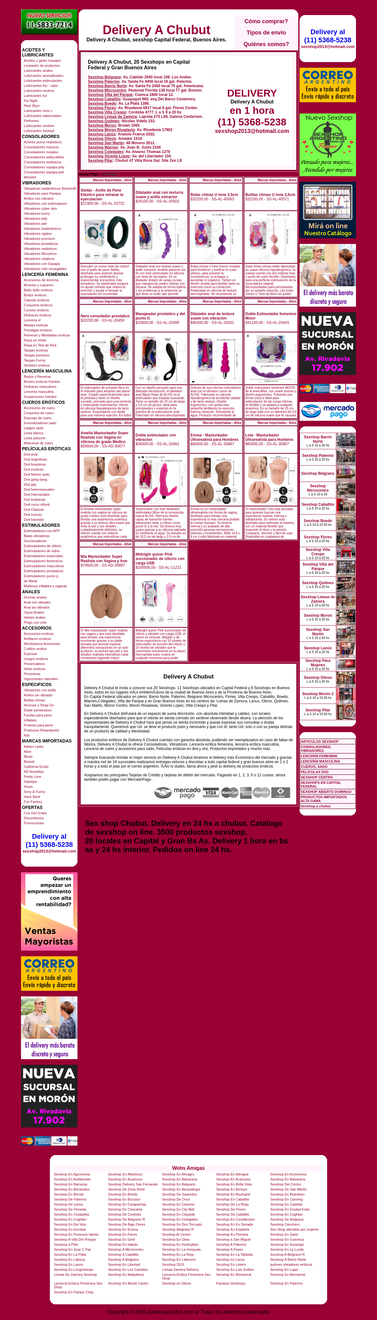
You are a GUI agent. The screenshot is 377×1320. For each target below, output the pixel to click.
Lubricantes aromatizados (43, 75)
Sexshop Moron (102, 125)
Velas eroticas (34, 669)
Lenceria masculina (39, 391)
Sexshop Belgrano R (178, 1229)
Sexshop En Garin (284, 1234)
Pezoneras (32, 674)
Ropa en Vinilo (35, 340)
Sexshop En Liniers (231, 1264)
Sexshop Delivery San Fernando (132, 1184)
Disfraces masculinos (40, 386)
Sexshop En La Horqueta (181, 1249)
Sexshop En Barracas (70, 1184)
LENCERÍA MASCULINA (320, 761)
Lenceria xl (32, 320)
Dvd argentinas (35, 459)
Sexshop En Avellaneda (72, 1179)
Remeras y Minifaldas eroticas (47, 335)
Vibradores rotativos (39, 259)
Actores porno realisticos (42, 142)
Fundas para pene (38, 715)
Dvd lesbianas (34, 499)
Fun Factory (33, 802)
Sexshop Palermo (103, 81)
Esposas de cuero (37, 418)
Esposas (30, 654)
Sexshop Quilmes (103, 121)
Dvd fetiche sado (37, 474)
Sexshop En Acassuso (125, 1179)
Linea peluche (34, 438)
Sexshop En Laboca (69, 1259)
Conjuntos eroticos (38, 305)
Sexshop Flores (102, 108)
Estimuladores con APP (42, 531)
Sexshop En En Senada (234, 1224)
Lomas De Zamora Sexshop (75, 1274)
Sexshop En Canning (286, 1199)
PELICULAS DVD (315, 772)
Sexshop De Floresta (70, 1209)
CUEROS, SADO (314, 766)
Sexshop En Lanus (68, 1264)
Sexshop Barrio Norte (107, 86)
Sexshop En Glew (175, 1239)
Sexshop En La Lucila (287, 1249)
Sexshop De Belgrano (287, 1219)
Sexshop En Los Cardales (128, 1269)
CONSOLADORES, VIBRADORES (316, 748)
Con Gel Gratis (35, 813)
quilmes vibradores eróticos (291, 1264)
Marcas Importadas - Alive (112, 180)
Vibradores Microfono (40, 254)
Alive (27, 751)
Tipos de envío (266, 32)
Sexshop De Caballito (232, 1214)
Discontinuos (34, 818)
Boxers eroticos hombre (42, 381)
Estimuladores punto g (41, 576)
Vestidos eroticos (37, 365)
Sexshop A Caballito (123, 1254)
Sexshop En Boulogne (233, 1194)
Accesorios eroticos (39, 634)
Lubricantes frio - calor (41, 85)
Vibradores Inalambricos (42, 228)
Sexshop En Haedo (123, 1244)
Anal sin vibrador (37, 607)
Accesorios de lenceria (41, 280)
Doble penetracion (38, 710)
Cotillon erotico (35, 649)
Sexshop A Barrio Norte (288, 1259)
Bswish (29, 761)
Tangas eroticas (36, 350)
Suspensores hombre (40, 397)
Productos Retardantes (41, 730)
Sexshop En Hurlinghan (180, 1244)
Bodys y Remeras (37, 376)
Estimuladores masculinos (44, 566)
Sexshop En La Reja (178, 1254)
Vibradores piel (35, 223)
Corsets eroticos (36, 310)
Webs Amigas (188, 1168)
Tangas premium (36, 355)
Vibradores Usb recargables (45, 269)
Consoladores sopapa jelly (44, 167)
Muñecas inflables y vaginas (45, 586)
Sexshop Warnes (103, 147)
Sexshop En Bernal (68, 1194)
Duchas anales (35, 597)
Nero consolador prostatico (105, 316)
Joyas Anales (34, 612)
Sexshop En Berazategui (181, 1189)
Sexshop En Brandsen (287, 1194)
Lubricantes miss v (38, 111)
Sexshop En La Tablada (234, 1254)
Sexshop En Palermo (286, 1283)
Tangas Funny (34, 360)
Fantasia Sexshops (231, 1283)
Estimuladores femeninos (43, 561)
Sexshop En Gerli (121, 1239)
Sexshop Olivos (102, 138)
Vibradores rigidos (37, 233)
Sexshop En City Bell (178, 1209)
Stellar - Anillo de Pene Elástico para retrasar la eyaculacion (102, 194)
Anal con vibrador (37, 602)
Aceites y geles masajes (42, 60)
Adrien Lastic (34, 746)
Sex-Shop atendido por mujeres (294, 1229)
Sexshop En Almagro (178, 1174)
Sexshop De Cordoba (124, 1214)
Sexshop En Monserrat (233, 1274)
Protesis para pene (38, 725)
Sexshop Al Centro (176, 1234)
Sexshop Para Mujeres (317, 662)
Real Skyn (32, 106)
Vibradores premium (39, 238)
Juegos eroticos (36, 659)
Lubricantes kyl (35, 96)
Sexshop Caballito (104, 99)
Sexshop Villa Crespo (107, 112)
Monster (30, 177)
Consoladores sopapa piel (44, 172)
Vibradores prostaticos (41, 244)
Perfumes (31, 121)
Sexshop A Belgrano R (287, 1254)
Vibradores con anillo (40, 690)
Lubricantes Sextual (39, 131)
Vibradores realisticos (40, 249)
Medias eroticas (36, 325)
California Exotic (36, 766)
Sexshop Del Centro (285, 1184)
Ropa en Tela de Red (40, 345)
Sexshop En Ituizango (287, 1244)
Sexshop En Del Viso (70, 1224)
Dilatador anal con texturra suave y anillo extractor (159, 194)
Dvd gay (30, 484)
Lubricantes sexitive (39, 126)
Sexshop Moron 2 (317, 694)
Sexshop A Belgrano (123, 1259)
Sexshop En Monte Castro (128, 1283)
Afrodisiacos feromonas (42, 644)
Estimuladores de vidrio (42, 551)
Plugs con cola (35, 622)
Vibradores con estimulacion (45, 203)
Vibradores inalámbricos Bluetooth (50, 188)
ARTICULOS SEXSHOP (319, 741)
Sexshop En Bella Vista (234, 1184)
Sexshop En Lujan (284, 1269)
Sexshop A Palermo (231, 1244)
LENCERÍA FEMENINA (319, 756)
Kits (26, 735)
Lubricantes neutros (39, 90)
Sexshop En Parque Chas (74, 1292)
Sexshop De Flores (231, 1209)
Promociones (34, 823)
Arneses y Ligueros (38, 285)
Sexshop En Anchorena (288, 1174)
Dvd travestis (34, 519)
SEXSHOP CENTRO (317, 777)
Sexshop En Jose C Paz (72, 1249)
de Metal (30, 581)
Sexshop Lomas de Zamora (112, 116)
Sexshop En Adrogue (232, 1174)
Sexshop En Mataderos (126, 1274)
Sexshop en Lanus (230, 1259)
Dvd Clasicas (34, 509)
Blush (28, 756)
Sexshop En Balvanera (179, 1179)
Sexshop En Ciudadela (71, 1214)
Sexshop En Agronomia (72, 1174)
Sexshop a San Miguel (233, 1239)
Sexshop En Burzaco (124, 1199)
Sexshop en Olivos (176, 1283)
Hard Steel (32, 797)
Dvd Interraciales (37, 494)
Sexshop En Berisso (231, 1189)
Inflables (30, 720)
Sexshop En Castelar (286, 1204)
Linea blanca (33, 433)
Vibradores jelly (35, 218)
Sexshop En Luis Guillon (235, 1269)
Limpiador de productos (42, 65)
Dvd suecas (33, 514)
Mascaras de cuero (38, 443)
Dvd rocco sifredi (37, 504)
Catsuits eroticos (36, 300)
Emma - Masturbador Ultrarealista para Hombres (214, 437)
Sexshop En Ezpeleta (232, 1229)
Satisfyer (30, 782)
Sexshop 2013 (173, 1264)
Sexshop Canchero (285, 1224)
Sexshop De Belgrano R (126, 1219)
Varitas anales (34, 617)
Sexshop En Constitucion (235, 1219)
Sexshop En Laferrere (179, 1259)
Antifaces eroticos (37, 639)
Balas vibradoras (37, 536)
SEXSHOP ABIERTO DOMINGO (326, 792)
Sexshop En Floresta (232, 1234)
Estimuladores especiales (43, 556)
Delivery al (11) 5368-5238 (49, 840)
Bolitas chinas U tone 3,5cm (270, 195)
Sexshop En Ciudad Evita (290, 1209)
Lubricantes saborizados (42, 116)
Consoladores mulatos (41, 152)
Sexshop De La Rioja (232, 1204)
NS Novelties (34, 772)
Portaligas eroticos (38, 330)
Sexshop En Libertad (124, 1264)
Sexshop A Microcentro (125, 1249)
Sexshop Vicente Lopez (109, 156)
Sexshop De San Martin (288, 1189)
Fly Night (30, 101)
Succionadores (35, 541)
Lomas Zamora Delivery (180, 1269)
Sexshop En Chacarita (125, 1209)
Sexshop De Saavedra (179, 1194)
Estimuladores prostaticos (43, 571)
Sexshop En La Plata (70, 1254)
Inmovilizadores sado (40, 423)
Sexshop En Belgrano (178, 1184)
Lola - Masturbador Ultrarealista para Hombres (269, 437)
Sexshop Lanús (102, 134)
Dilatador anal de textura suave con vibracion (212, 316)
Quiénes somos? (266, 44)
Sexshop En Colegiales (180, 1219)
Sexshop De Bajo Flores (126, 1224)
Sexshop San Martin (106, 143)
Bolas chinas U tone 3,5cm (214, 195)
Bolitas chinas (34, 700)
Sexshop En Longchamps (73, 1269)
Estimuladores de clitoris (42, 546)
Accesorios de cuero (39, 408)
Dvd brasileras (35, 464)
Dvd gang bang (35, 479)
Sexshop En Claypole (178, 1214)
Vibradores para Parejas (42, 193)
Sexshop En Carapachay (127, 1204)
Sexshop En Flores (122, 1234)
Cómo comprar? (266, 21)
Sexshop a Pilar (66, 1244)
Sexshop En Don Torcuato (182, 1224)
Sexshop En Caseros (178, 1204)
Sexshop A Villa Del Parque (75, 1239)
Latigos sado (33, 428)
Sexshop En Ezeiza (123, 1229)
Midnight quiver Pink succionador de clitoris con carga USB (159, 558)
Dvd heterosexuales (39, 489)
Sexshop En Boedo (122, 1194)
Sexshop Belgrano (104, 77)
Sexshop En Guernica (287, 1239)
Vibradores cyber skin (40, 208)
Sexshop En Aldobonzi (125, 1174)
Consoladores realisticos (42, 162)
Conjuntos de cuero (39, 413)
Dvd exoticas (34, 469)
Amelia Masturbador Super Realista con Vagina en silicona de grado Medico (105, 437)
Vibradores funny (37, 213)
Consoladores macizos (41, 147)
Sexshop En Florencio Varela (76, 1234)
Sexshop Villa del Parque (110, 94)
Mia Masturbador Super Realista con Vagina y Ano (104, 558)
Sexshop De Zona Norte (126, 1189)
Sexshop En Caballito (232, 1199)
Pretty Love (32, 777)
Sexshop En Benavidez (72, 1189)
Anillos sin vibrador (38, 695)
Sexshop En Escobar (70, 1229)
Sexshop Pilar (100, 160)
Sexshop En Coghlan (286, 1214)
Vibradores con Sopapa (42, 264)
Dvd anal (30, 454)
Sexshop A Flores (229, 1249)
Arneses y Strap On (39, 705)
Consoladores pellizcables (44, 157)
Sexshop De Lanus (68, 1204)
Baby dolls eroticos (38, 290)
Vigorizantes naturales (41, 679)
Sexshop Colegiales (105, 152)
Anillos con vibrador (39, 198)
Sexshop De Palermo (70, 1199)
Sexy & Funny (34, 792)
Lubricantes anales (38, 70)
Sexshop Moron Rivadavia (111, 130)
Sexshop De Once (176, 1199)
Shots (28, 787)
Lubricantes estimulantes (43, 80)
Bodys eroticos (35, 295)
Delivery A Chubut (156, 30)
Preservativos (34, 664)
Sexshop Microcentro (107, 90)
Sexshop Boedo (102, 103)
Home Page (88, 174)
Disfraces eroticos (37, 315)
